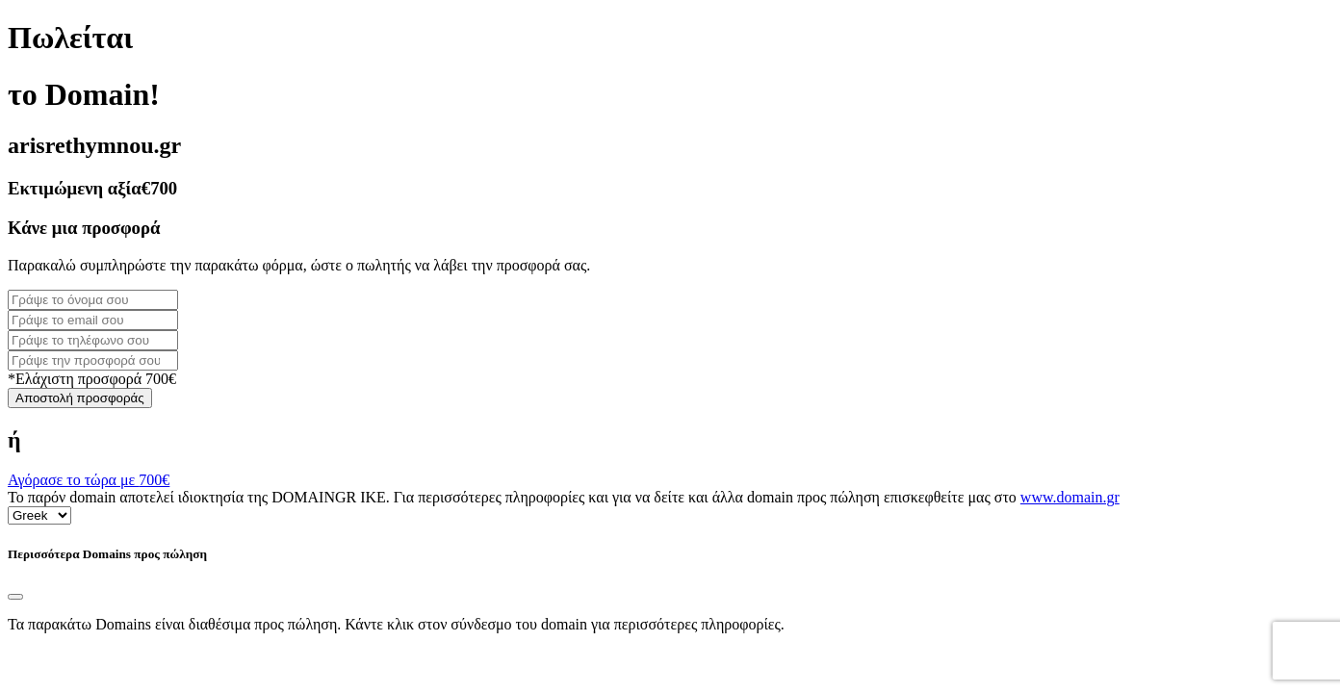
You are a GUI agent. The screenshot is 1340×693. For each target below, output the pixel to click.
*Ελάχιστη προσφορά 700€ (92, 379)
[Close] (15, 597)
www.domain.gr (1070, 497)
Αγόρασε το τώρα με (88, 480)
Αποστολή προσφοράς (79, 398)
